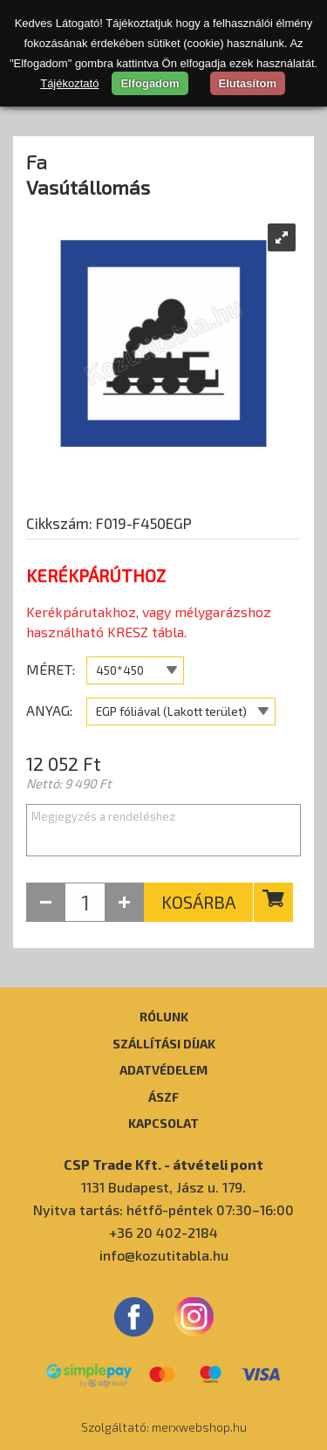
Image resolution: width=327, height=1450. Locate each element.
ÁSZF (163, 1096)
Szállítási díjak (163, 1043)
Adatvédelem (163, 1069)
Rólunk (164, 1016)
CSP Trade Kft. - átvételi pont (163, 1164)
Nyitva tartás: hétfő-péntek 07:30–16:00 (163, 1209)
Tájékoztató (69, 83)
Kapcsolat (163, 1122)
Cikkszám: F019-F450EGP (109, 523)
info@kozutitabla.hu (163, 1255)
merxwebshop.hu (199, 1426)
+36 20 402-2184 (163, 1232)
